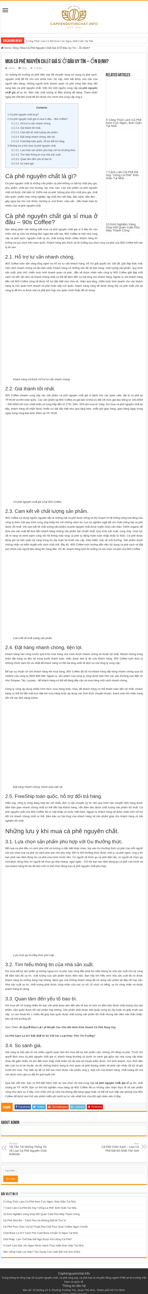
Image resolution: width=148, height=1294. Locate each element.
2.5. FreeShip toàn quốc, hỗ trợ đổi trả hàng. (38, 141)
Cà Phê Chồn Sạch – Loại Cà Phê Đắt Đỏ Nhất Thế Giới (118, 1134)
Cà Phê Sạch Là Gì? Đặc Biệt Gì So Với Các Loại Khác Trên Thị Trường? (50, 1022)
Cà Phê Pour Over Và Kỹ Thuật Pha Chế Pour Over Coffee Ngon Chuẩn (45, 1213)
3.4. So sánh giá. (22, 163)
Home (6, 47)
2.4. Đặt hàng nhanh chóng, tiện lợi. (33, 136)
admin (12, 68)
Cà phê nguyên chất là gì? (23, 114)
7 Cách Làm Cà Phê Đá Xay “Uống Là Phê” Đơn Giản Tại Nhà (122, 108)
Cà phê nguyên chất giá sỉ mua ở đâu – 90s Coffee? (38, 119)
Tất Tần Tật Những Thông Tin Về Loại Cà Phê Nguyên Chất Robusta (30, 1135)
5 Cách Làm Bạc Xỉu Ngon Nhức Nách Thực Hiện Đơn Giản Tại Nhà (43, 1232)
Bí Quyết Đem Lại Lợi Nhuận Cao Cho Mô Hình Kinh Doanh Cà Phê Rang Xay (68, 1013)
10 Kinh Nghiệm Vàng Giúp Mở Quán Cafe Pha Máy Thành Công (122, 127)
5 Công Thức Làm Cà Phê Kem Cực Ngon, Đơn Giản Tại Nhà (59, 41)
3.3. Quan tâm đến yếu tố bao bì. (31, 159)
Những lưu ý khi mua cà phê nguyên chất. (32, 145)
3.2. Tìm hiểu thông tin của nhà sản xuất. (36, 154)
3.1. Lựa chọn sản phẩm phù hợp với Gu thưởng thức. (43, 150)
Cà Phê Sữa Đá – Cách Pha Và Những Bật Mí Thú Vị (34, 1207)
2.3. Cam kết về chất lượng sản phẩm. (34, 132)
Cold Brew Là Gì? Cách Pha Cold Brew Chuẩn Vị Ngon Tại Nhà (40, 1219)
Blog (15, 47)
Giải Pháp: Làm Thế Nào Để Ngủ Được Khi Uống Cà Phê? (37, 1225)
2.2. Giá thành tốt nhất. (26, 128)
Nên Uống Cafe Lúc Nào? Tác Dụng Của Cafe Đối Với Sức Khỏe (41, 1238)
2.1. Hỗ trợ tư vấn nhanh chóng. (31, 123)
